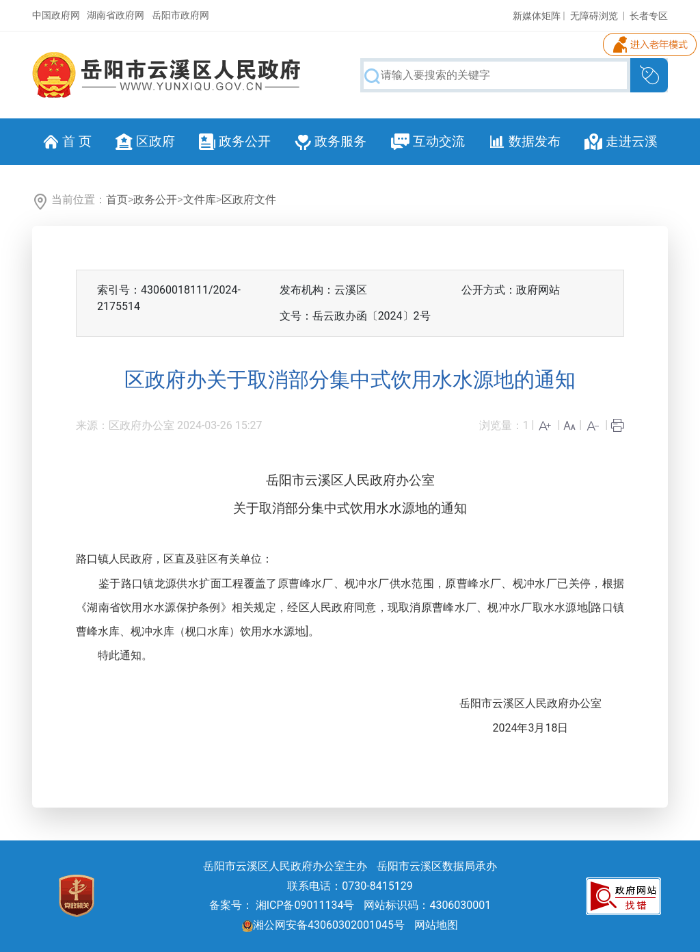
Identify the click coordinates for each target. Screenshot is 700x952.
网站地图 (436, 924)
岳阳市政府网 (180, 15)
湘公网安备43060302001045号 (323, 924)
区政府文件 (248, 199)
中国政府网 (56, 15)
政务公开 (155, 199)
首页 (117, 199)
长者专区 (649, 15)
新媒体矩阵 (537, 15)
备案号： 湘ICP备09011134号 (282, 905)
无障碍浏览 (594, 15)
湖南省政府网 (115, 15)
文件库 (199, 199)
